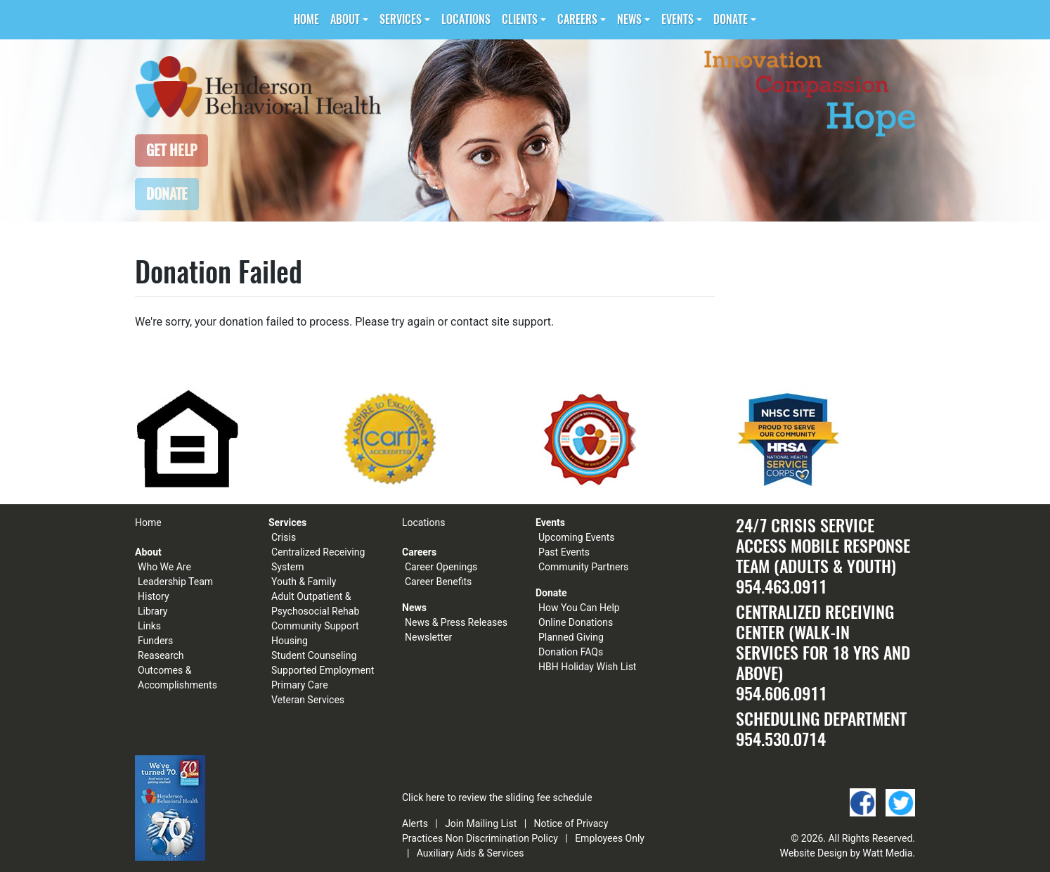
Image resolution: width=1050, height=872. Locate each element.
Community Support (315, 625)
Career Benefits (438, 581)
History (153, 596)
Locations (466, 19)
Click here (423, 797)
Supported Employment (322, 670)
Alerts (415, 823)
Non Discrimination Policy (502, 838)
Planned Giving (571, 637)
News (629, 19)
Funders (155, 640)
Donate (730, 19)
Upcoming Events (576, 537)
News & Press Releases (456, 622)
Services (401, 19)
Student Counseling (313, 655)
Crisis (283, 537)
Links (149, 625)
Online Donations (575, 622)
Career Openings (441, 566)
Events (677, 19)
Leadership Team (175, 581)
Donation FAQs (570, 652)
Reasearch (161, 655)
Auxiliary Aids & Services (470, 853)
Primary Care (299, 685)
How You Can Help (579, 607)
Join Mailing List (481, 823)
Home (306, 19)
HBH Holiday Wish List (587, 666)
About (345, 19)
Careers (577, 19)
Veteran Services (307, 699)
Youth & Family (303, 581)
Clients (520, 19)
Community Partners (583, 566)
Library (152, 611)
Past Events (564, 552)
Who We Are (164, 566)
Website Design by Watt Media (846, 853)
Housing (289, 640)
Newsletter (428, 637)
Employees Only (609, 838)
